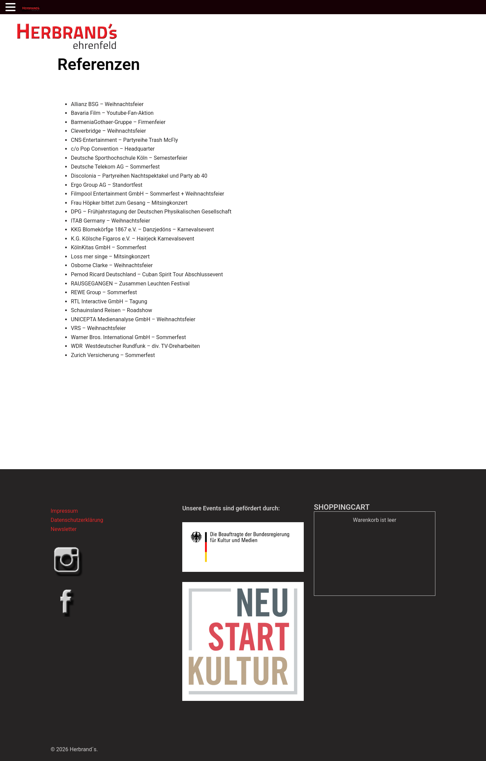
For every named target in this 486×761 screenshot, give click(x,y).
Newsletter (64, 529)
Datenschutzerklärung (77, 520)
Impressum (64, 511)
